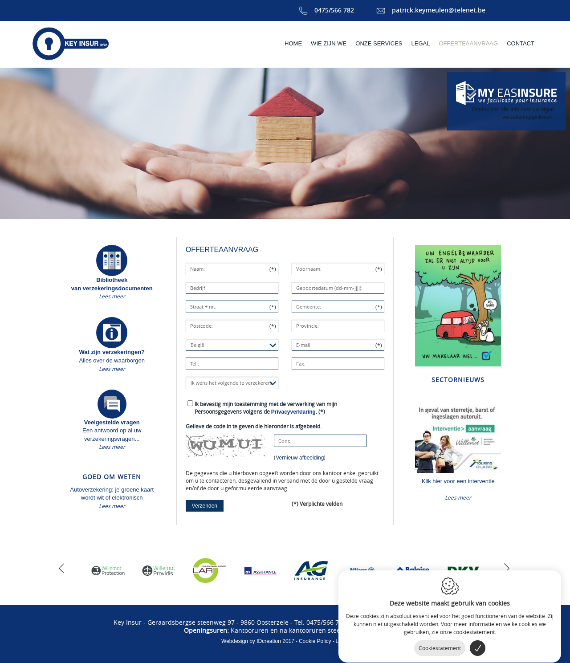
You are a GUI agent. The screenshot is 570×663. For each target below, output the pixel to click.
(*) (266, 407)
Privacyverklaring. (294, 412)
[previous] (61, 567)
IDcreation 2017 (257, 641)
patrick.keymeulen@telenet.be (430, 10)
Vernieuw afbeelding (300, 458)
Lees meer (112, 296)
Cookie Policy (315, 641)
